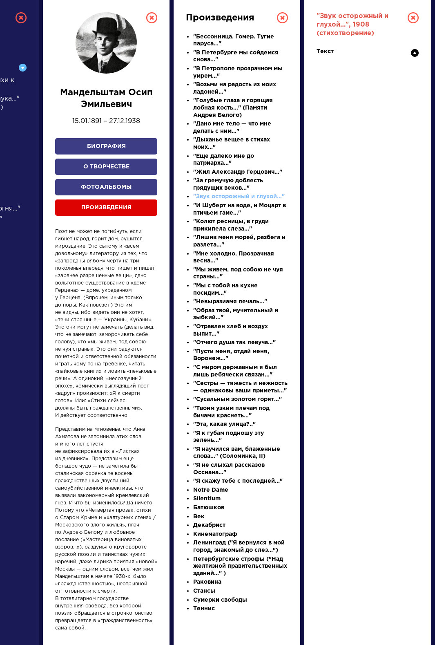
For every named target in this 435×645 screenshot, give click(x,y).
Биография (106, 146)
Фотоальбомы (106, 187)
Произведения (106, 207)
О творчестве (106, 166)
